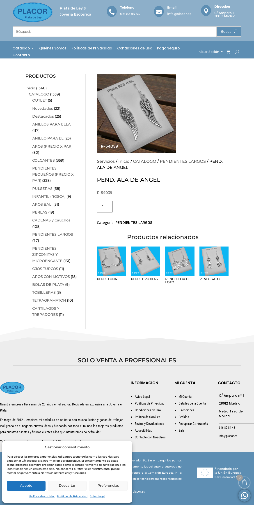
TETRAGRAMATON (49, 300)
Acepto (26, 485)
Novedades (42, 108)
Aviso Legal (97, 496)
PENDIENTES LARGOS (52, 234)
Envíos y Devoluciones (149, 424)
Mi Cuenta (185, 397)
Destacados (43, 116)
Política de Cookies (147, 417)
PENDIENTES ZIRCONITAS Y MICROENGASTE (47, 254)
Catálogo (21, 49)
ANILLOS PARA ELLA (51, 124)
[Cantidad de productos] (104, 206)
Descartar (67, 485)
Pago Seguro (168, 49)
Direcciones (186, 410)
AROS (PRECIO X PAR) (52, 146)
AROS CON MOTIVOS (51, 277)
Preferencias (108, 485)
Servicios (106, 161)
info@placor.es (179, 14)
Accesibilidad (143, 430)
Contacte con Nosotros (150, 437)
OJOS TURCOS (45, 269)
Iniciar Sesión (208, 52)
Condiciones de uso (134, 49)
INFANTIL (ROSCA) (49, 196)
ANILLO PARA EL (48, 138)
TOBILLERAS (44, 292)
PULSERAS (42, 188)
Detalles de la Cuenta (192, 403)
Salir (181, 430)
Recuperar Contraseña (193, 424)
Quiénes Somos (52, 49)
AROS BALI (42, 204)
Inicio (30, 88)
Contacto (21, 55)
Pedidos (183, 417)
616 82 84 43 (130, 14)
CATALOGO (39, 94)
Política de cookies (42, 496)
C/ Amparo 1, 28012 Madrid (225, 14)
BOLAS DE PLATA (48, 284)
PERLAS (39, 212)
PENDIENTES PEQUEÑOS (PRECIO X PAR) (53, 174)
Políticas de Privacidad (72, 496)
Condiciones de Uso (148, 410)
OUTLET (39, 100)
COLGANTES (43, 160)
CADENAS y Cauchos (51, 220)
